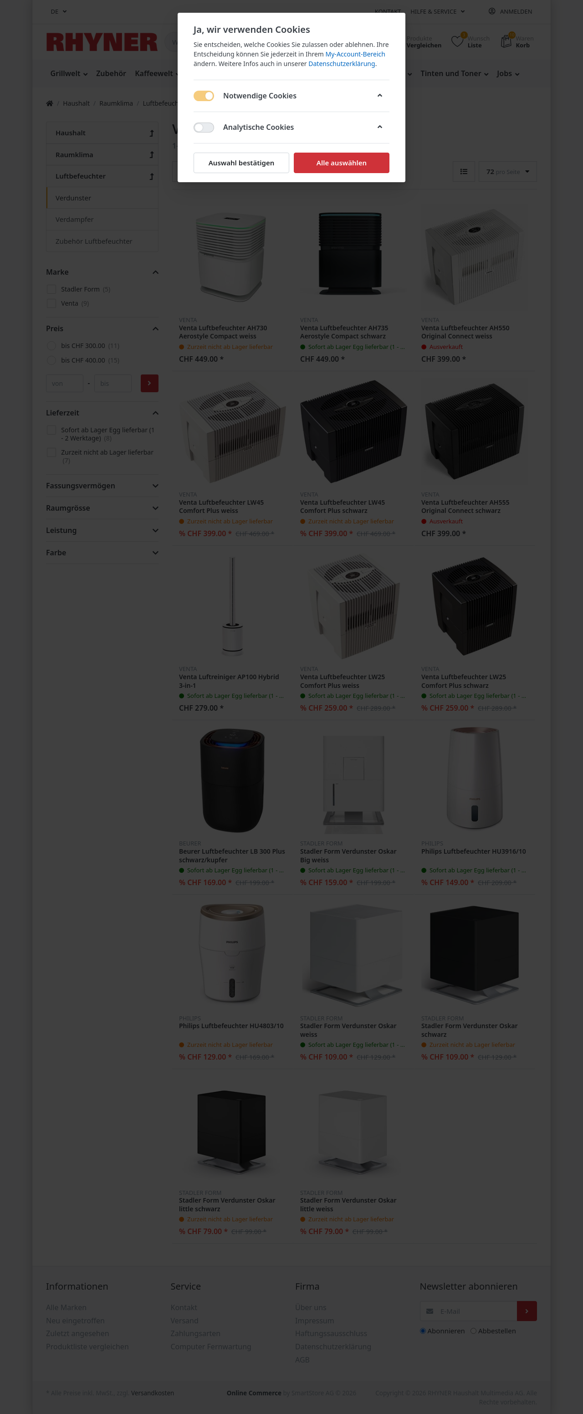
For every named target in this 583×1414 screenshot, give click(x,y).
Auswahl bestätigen (241, 162)
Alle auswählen (342, 162)
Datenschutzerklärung (341, 63)
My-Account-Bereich (355, 54)
